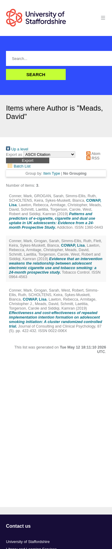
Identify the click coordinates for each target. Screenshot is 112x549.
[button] (27, 160)
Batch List (18, 166)
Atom (92, 153)
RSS (92, 158)
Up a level (17, 149)
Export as (14, 154)
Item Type (51, 173)
